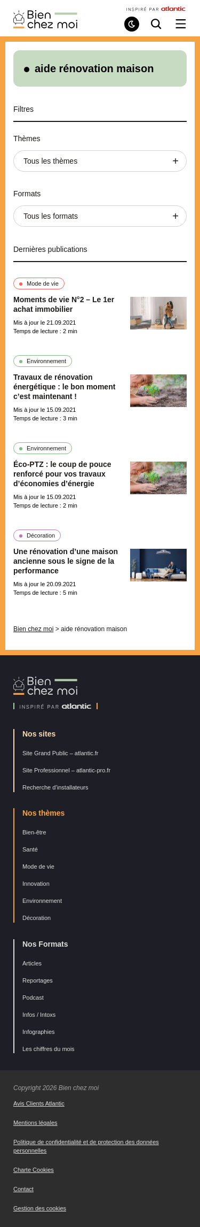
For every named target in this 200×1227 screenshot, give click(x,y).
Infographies (38, 1032)
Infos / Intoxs (38, 1014)
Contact (23, 1189)
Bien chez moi (33, 629)
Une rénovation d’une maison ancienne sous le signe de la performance (65, 561)
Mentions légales (35, 1122)
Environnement (46, 361)
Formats (27, 193)
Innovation (36, 883)
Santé (30, 849)
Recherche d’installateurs (55, 787)
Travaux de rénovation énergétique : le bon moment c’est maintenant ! (64, 387)
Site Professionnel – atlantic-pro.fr (66, 770)
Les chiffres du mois (48, 1049)
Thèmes (27, 138)
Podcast (33, 997)
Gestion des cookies (39, 1208)
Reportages (37, 980)
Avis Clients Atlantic (39, 1103)
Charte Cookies (33, 1170)
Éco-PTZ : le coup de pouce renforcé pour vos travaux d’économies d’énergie (62, 474)
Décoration (41, 535)
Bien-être (34, 832)
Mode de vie (43, 283)
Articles (32, 963)
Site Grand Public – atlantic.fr (60, 753)
